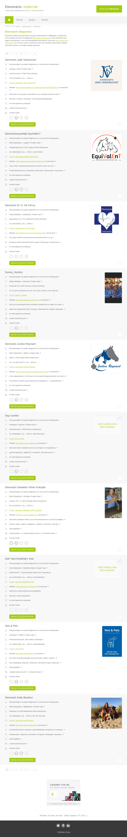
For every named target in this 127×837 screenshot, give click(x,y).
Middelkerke (28, 707)
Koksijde (27, 496)
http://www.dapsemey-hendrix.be (27, 300)
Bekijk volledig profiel (22, 124)
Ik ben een (109, 9)
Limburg (12, 69)
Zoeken (32, 20)
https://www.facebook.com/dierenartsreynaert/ (32, 372)
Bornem (22, 425)
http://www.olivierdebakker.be (26, 515)
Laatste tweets (15, 533)
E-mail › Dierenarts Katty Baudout (21, 720)
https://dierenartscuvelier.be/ (26, 443)
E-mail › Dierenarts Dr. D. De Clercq (22, 228)
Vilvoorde (26, 281)
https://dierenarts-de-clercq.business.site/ (30, 233)
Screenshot (51, 161)
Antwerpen (13, 425)
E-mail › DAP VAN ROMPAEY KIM (21, 582)
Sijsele (26, 353)
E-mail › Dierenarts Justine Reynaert (22, 367)
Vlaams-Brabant (15, 214)
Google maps (27, 69)
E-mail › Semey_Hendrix (18, 295)
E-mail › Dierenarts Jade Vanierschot (22, 83)
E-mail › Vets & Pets (16, 649)
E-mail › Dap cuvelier (16, 439)
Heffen (21, 635)
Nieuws (19, 20)
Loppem (26, 143)
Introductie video (50, 533)
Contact (44, 20)
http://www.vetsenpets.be (25, 653)
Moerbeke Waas (29, 568)
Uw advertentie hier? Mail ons (63, 804)
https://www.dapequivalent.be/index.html (30, 161)
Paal (18, 69)
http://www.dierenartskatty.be (26, 725)
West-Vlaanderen (15, 143)
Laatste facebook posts (18, 108)
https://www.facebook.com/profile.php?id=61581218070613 (37, 87)
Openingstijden (15, 529)
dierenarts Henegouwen (42, 38)
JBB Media (61, 832)
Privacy (68, 832)
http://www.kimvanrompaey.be (26, 587)
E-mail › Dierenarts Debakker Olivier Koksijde (25, 510)
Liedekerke (27, 214)
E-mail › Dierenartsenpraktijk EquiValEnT (23, 157)
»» (35, 53)
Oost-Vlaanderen (15, 568)
